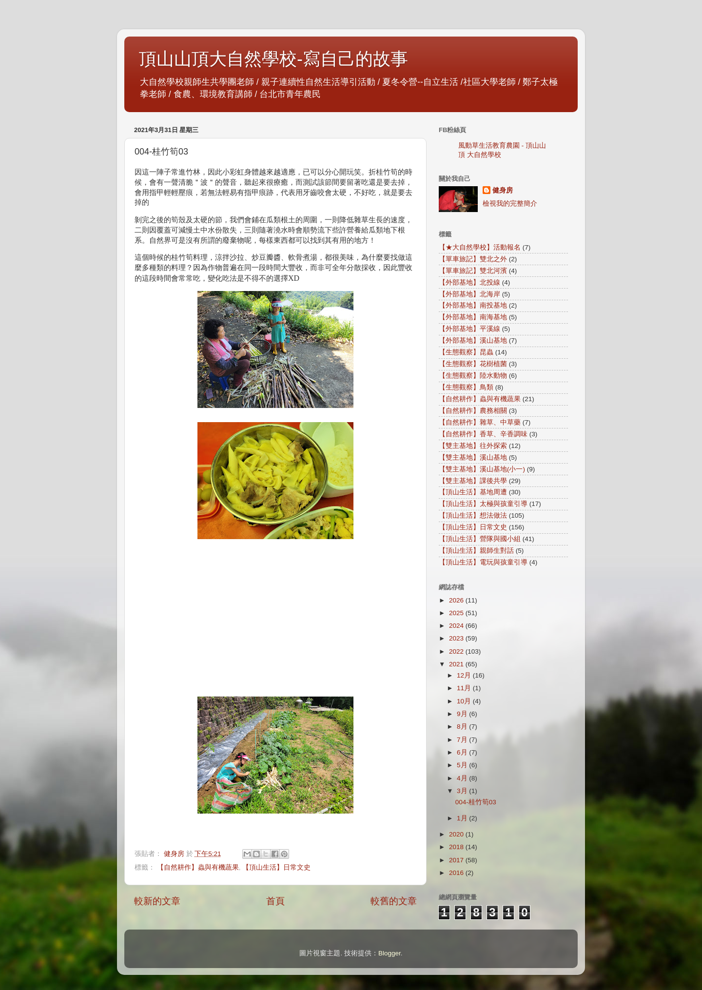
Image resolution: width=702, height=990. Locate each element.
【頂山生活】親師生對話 (476, 550)
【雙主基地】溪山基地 (473, 457)
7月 (463, 739)
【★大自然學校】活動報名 (480, 247)
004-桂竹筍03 (475, 802)
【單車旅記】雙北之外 (473, 259)
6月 (463, 752)
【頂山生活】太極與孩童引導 (483, 503)
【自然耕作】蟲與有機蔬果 (198, 867)
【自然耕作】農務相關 (473, 410)
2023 (457, 638)
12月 (465, 675)
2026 (457, 600)
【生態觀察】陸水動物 (473, 375)
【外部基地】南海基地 (473, 317)
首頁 (275, 901)
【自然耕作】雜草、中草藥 (480, 422)
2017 (457, 860)
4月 (463, 778)
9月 (463, 714)
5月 (463, 765)
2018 (457, 847)
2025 (457, 613)
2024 (457, 625)
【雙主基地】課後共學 (473, 481)
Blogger (389, 953)
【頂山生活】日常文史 (276, 867)
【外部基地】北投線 (469, 282)
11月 (465, 688)
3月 (463, 791)
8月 (463, 726)
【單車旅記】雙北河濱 (473, 270)
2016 (457, 872)
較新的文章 (157, 901)
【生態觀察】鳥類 (466, 387)
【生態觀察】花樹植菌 (473, 364)
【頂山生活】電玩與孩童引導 (483, 562)
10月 (465, 701)
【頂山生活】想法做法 (473, 515)
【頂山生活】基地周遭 (473, 492)
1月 (463, 818)
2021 (457, 664)
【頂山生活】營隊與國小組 (480, 539)
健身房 (502, 190)
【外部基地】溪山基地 (473, 340)
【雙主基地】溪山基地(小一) (482, 469)
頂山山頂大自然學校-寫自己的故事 (273, 59)
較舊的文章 (393, 901)
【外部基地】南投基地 (473, 305)
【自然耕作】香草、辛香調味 (483, 434)
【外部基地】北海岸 (469, 294)
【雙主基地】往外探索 (473, 445)
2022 (457, 651)
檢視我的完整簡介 (510, 203)
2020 (457, 834)
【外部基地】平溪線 (469, 328)
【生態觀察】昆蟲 (466, 352)
